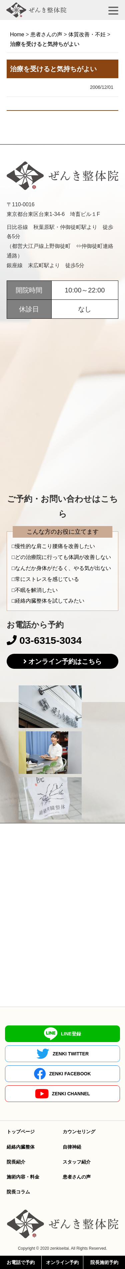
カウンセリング (79, 1131)
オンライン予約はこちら (65, 661)
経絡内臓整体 (21, 1147)
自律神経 (72, 1147)
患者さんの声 (77, 1176)
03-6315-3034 (44, 640)
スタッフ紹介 (77, 1162)
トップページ (21, 1131)
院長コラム (18, 1191)
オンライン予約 (62, 1262)
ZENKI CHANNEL (62, 1094)
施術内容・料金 (23, 1176)
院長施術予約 (104, 1262)
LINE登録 (62, 1033)
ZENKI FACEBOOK (62, 1074)
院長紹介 (16, 1162)
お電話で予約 (21, 1262)
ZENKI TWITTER (62, 1053)
